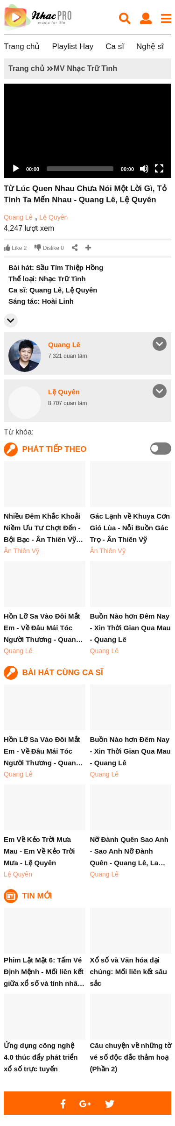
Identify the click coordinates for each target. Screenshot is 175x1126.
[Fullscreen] (159, 168)
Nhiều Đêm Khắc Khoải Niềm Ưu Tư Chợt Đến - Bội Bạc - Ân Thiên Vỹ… (43, 527)
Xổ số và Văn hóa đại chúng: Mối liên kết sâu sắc (128, 971)
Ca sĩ (114, 46)
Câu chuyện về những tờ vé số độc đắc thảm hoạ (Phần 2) (130, 1057)
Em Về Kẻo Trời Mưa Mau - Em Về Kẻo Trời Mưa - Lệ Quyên (39, 851)
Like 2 (15, 247)
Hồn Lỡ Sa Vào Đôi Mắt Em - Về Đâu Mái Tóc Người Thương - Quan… (43, 627)
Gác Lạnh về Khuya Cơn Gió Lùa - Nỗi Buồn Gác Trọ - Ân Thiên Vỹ (130, 527)
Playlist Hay (72, 46)
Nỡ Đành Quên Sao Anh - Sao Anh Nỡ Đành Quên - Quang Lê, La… (129, 851)
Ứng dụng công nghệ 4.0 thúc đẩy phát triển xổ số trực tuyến (41, 1057)
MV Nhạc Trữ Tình (85, 68)
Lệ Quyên (53, 217)
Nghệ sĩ (150, 46)
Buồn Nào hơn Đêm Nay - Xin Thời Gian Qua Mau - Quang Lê (130, 627)
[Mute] (144, 168)
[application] (87, 131)
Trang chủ (22, 46)
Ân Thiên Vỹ (21, 551)
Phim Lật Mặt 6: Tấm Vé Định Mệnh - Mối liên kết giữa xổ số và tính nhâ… (44, 971)
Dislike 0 (49, 247)
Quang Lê (18, 217)
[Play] (16, 168)
